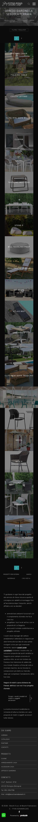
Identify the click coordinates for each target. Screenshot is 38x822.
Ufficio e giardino (9, 20)
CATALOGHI (5, 739)
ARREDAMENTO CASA (9, 763)
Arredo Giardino (22, 20)
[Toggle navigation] (34, 3)
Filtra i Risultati (19, 30)
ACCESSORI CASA (7, 767)
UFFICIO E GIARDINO (8, 771)
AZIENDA (4, 735)
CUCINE (3, 759)
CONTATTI (4, 747)
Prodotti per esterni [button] (11, 574)
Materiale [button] (11, 578)
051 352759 (9, 790)
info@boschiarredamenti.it (15, 794)
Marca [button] (28, 574)
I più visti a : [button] (26, 578)
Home (18, 19)
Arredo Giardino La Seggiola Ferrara (22, 21)
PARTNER (4, 743)
